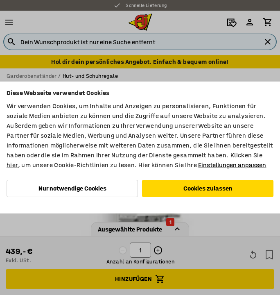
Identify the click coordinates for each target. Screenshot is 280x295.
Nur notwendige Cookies (72, 188)
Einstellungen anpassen (232, 165)
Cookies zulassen (208, 188)
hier (12, 165)
